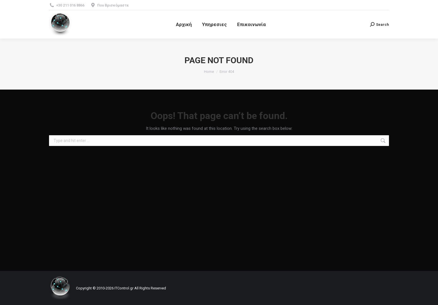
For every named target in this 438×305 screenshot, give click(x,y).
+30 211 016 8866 (70, 5)
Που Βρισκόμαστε (113, 5)
